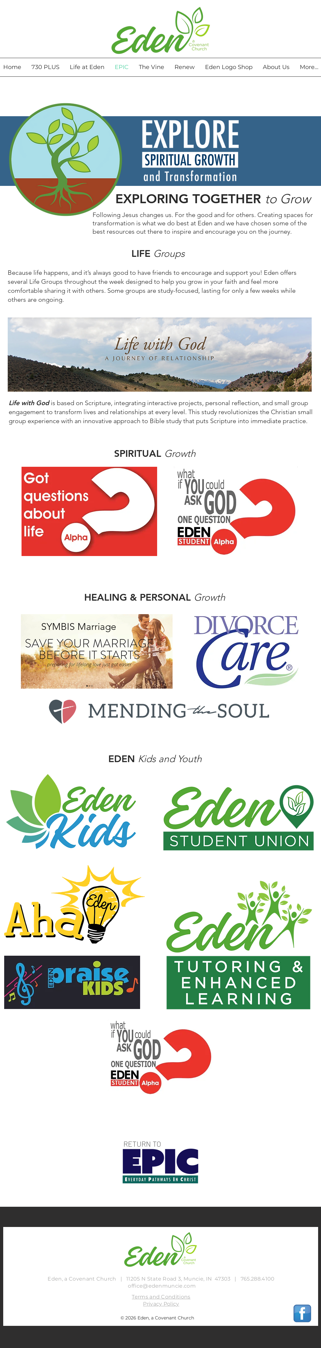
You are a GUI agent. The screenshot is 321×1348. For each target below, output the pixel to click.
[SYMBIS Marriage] (79, 627)
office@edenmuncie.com (162, 1286)
